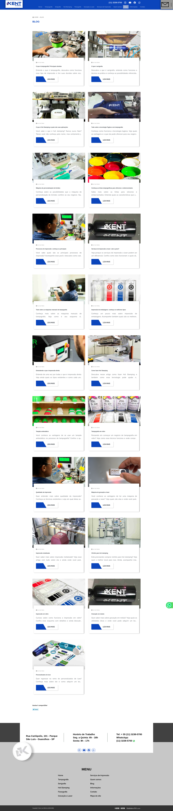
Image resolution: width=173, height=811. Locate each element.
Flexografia (77, 7)
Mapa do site (95, 796)
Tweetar (35, 709)
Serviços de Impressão (104, 7)
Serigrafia (58, 7)
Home (40, 7)
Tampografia (48, 7)
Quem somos (118, 7)
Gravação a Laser (89, 7)
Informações (133, 7)
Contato (142, 7)
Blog (125, 7)
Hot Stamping (67, 7)
